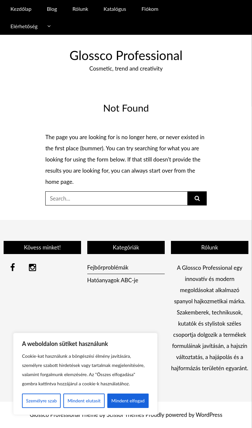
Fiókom (149, 9)
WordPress (209, 414)
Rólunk (80, 9)
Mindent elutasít (84, 400)
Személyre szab (41, 400)
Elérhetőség (24, 26)
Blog (52, 9)
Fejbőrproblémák (108, 267)
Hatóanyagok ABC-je (112, 280)
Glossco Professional (126, 55)
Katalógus (115, 9)
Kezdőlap (21, 9)
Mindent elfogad (127, 400)
